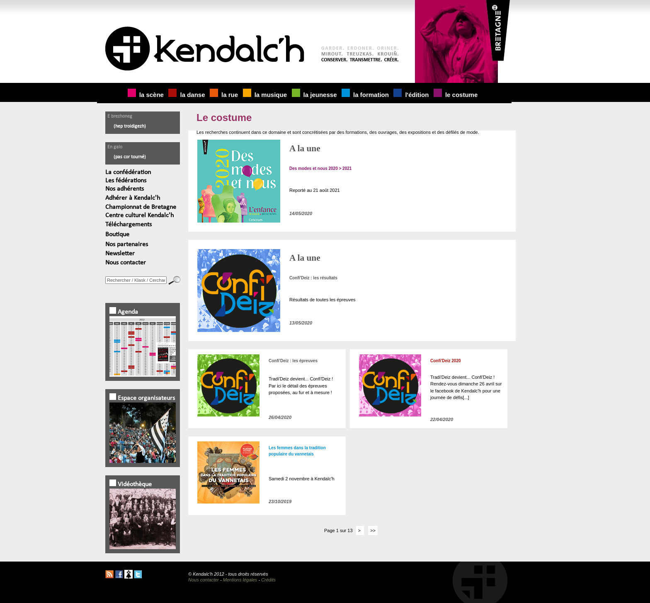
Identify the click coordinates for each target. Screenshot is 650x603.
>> (373, 530)
